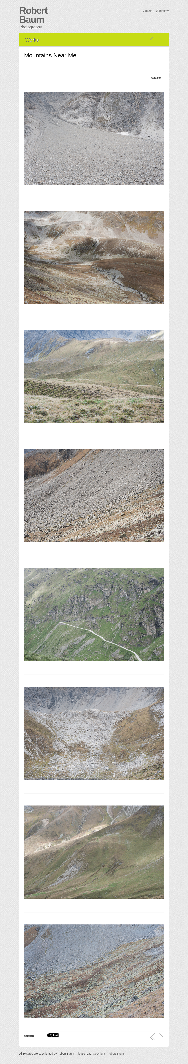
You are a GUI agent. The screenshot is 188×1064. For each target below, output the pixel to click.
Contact (147, 10)
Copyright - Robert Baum (108, 1053)
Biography (162, 10)
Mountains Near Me (50, 55)
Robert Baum (33, 15)
